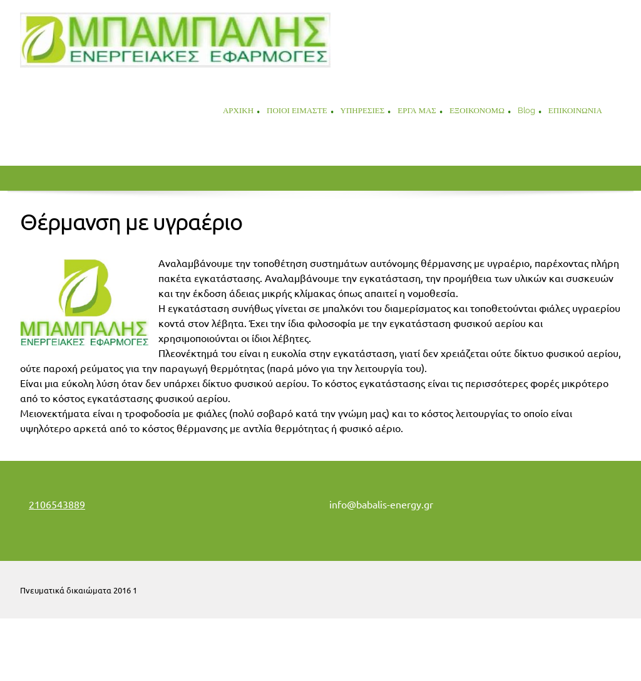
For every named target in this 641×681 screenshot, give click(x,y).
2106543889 (57, 504)
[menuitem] (238, 112)
